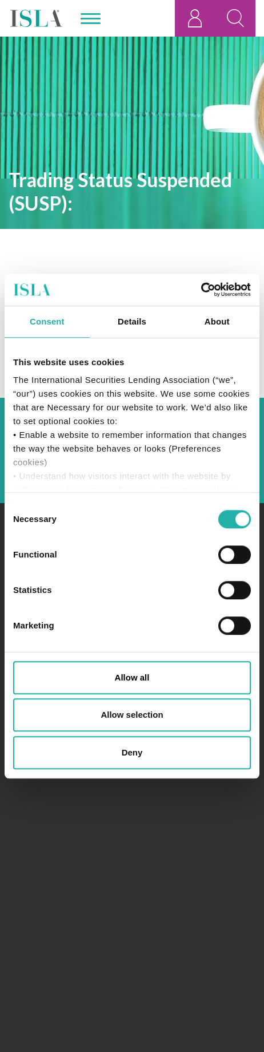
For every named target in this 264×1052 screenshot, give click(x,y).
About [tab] (217, 321)
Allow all (132, 677)
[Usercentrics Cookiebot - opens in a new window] (201, 289)
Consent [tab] (47, 321)
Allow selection (132, 714)
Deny (132, 752)
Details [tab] (132, 321)
